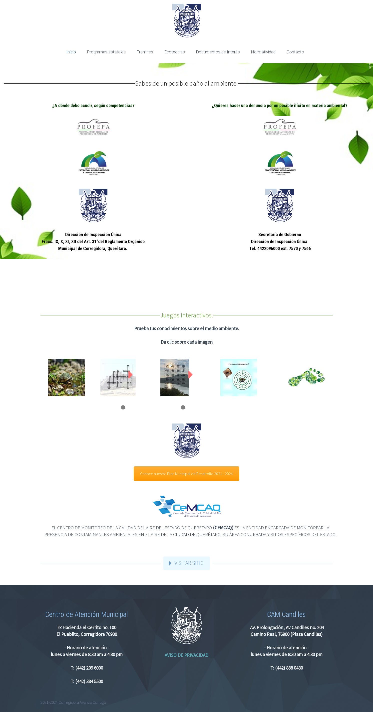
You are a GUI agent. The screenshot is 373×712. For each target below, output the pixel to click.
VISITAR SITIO (189, 563)
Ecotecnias (174, 51)
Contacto (295, 51)
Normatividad (263, 51)
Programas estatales (106, 51)
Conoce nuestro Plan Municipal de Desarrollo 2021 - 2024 (186, 473)
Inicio (71, 51)
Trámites (145, 51)
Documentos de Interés (218, 51)
